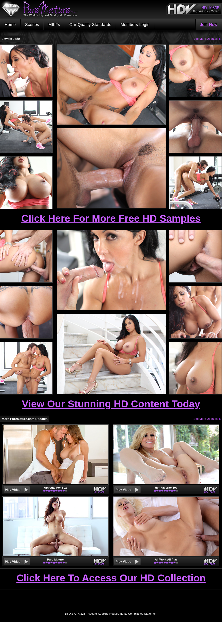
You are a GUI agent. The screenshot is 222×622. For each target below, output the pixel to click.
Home (10, 24)
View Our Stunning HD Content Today (111, 404)
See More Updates (206, 38)
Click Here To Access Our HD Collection (111, 578)
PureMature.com (41, 9)
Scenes (32, 24)
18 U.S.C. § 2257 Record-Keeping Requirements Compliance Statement (111, 613)
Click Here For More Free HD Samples (111, 218)
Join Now (208, 24)
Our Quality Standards (90, 24)
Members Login (135, 24)
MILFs (54, 24)
